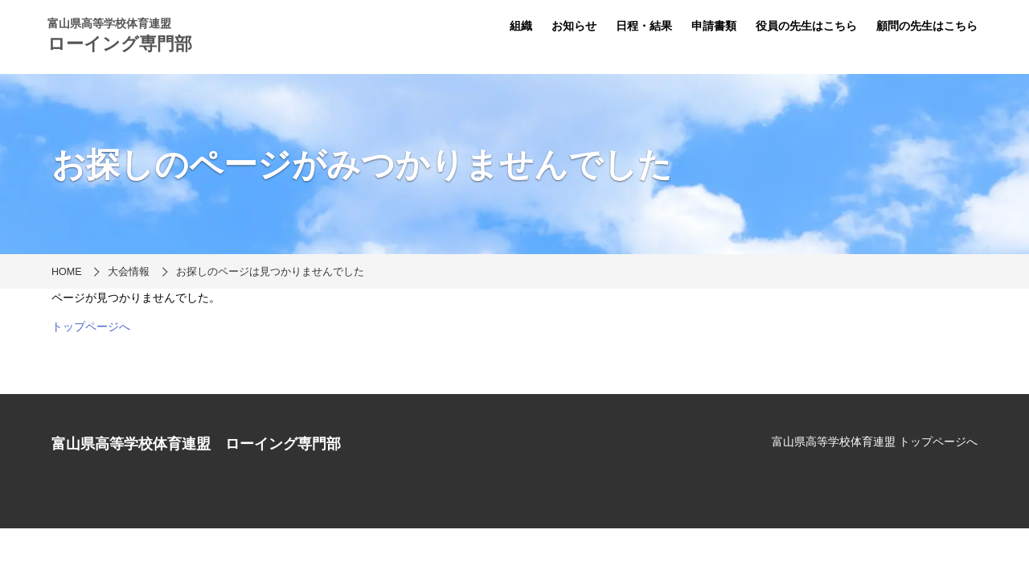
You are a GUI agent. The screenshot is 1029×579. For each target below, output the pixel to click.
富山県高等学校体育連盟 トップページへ (875, 441)
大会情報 (129, 271)
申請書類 (713, 25)
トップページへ (90, 326)
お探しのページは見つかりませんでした (270, 271)
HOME (66, 271)
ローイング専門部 (119, 44)
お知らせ (573, 25)
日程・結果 (644, 25)
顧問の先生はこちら (927, 25)
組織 (521, 25)
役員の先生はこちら (806, 25)
